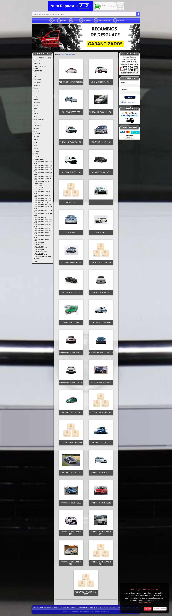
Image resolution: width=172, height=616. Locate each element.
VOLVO (35, 261)
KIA (34, 111)
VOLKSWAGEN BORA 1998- (43, 167)
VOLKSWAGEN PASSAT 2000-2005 (43, 211)
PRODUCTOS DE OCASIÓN (41, 58)
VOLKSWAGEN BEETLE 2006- (43, 165)
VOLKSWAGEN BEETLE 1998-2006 (43, 162)
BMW (34, 77)
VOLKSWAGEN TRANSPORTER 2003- (40, 250)
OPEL (34, 131)
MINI (34, 122)
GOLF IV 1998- (39, 188)
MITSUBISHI (36, 125)
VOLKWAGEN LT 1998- (41, 203)
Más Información (145, 603)
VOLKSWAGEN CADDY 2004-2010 (43, 173)
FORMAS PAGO (119, 20)
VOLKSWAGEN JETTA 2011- (43, 201)
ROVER (35, 139)
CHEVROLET (37, 82)
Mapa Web (36, 607)
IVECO (35, 105)
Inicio (53, 20)
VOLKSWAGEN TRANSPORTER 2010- (40, 254)
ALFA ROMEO (37, 71)
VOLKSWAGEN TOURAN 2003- (42, 233)
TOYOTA (35, 157)
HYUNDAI (36, 102)
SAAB (34, 142)
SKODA (35, 148)
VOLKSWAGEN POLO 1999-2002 (43, 222)
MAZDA (35, 117)
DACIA (35, 88)
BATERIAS (36, 61)
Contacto (73, 20)
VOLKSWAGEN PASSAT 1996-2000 (43, 207)
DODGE (35, 91)
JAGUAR (35, 108)
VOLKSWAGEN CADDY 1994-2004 (43, 170)
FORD (34, 97)
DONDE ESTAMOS (86, 20)
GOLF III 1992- (39, 186)
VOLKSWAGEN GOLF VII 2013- (42, 196)
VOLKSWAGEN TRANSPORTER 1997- (40, 247)
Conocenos (62, 20)
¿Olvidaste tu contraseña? (128, 102)
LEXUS (35, 114)
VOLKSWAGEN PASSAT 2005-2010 (43, 214)
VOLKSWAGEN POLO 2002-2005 (43, 225)
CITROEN (36, 85)
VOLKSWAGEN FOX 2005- (42, 182)
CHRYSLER (36, 79)
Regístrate (123, 101)
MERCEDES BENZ (38, 119)
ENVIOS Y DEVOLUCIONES (103, 20)
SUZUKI (35, 154)
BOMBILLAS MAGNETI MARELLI (39, 67)
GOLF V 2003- (38, 190)
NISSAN (35, 128)
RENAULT (36, 137)
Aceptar (148, 609)
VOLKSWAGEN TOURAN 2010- (42, 240)
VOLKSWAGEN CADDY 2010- (43, 176)
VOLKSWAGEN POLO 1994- (43, 219)
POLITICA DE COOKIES (107, 607)
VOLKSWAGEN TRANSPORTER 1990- (40, 243)
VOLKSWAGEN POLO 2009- (43, 230)
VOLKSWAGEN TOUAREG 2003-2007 (42, 257)
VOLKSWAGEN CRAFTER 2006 (42, 179)
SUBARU (35, 151)
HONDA (35, 99)
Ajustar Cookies (160, 609)
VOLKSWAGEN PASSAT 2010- (43, 217)
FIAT (34, 94)
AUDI (34, 74)
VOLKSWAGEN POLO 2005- (43, 228)
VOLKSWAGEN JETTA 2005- (43, 199)
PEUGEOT (36, 134)
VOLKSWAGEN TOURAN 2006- (42, 236)
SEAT (34, 145)
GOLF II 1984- (39, 184)
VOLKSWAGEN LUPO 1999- (43, 205)
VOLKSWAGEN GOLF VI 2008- (42, 192)
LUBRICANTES (37, 64)
